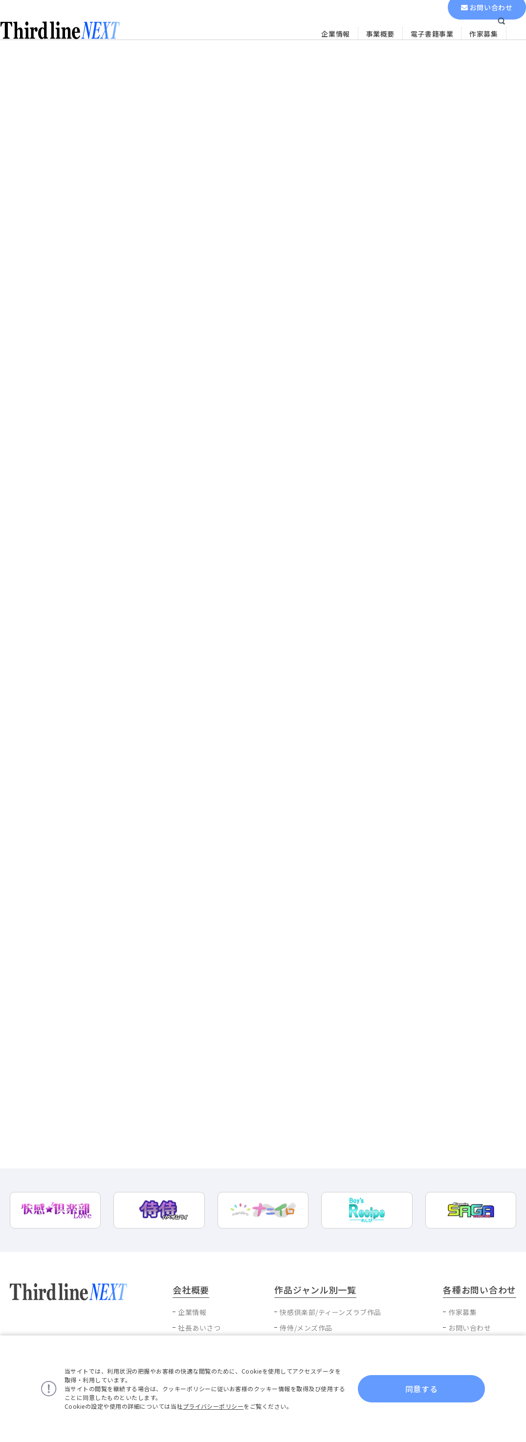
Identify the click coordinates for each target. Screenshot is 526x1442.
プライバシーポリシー (213, 1406)
